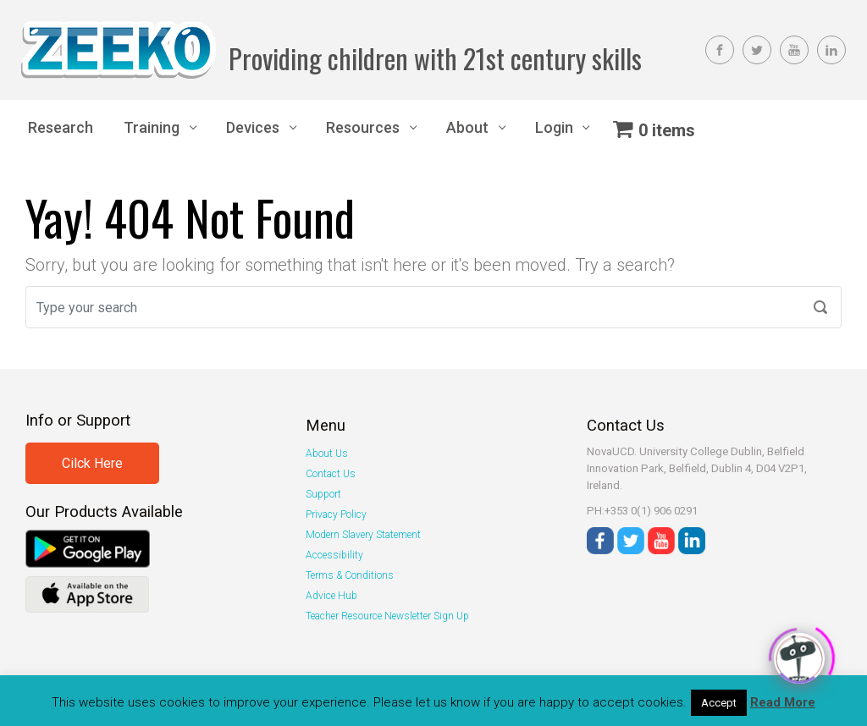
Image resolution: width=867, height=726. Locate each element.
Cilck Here (92, 463)
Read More (782, 702)
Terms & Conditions (350, 575)
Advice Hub (331, 596)
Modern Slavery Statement (363, 535)
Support (323, 494)
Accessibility (334, 555)
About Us (327, 453)
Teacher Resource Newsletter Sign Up (387, 616)
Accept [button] (719, 702)
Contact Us (331, 474)
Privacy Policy (336, 514)
